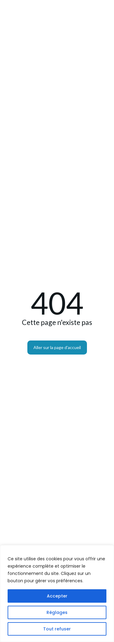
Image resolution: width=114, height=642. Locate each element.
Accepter (57, 596)
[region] (57, 593)
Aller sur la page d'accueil (57, 347)
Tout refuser (57, 629)
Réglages (57, 612)
